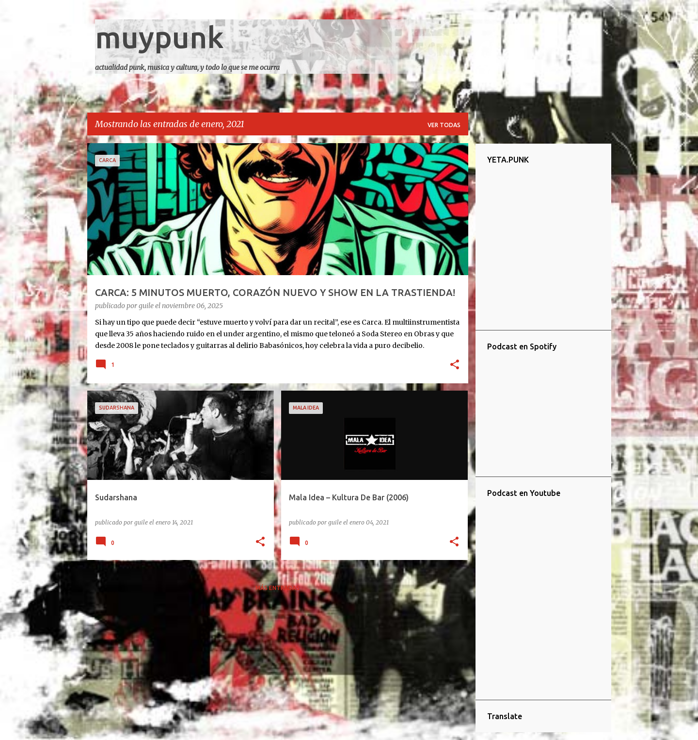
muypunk (159, 37)
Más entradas (277, 588)
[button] (454, 365)
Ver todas (444, 125)
